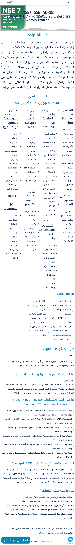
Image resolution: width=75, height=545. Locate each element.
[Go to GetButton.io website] (70, 543)
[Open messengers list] (70, 539)
